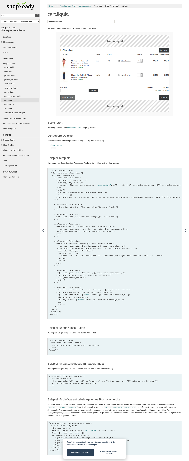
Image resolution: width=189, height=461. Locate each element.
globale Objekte (56, 145)
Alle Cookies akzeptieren (80, 452)
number (78, 273)
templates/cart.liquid (74, 128)
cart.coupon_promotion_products (62, 407)
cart (53, 148)
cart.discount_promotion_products (120, 407)
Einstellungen (91, 445)
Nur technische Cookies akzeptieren (108, 452)
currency (77, 432)
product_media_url (104, 185)
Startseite (52, 6)
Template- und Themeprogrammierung (75, 6)
